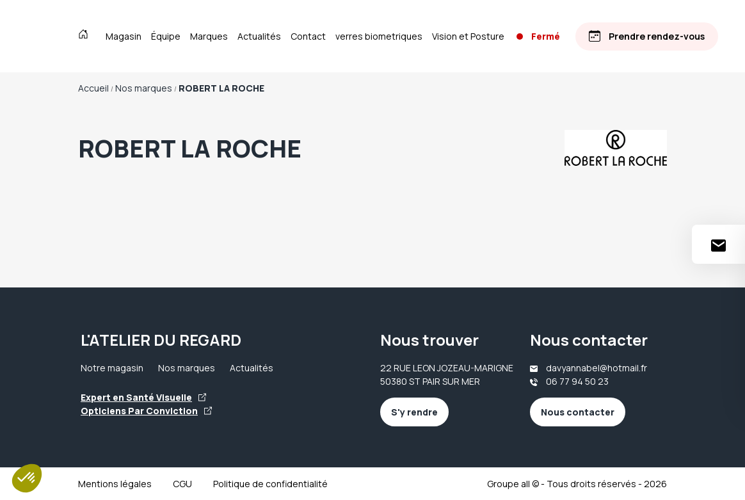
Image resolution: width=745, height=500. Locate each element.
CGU (182, 484)
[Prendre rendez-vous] (648, 36)
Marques (209, 36)
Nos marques (186, 368)
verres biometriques (378, 36)
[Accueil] (86, 36)
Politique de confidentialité (270, 484)
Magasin (123, 36)
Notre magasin (112, 368)
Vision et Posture (468, 36)
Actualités (259, 36)
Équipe (165, 36)
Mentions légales (115, 484)
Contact (308, 36)
